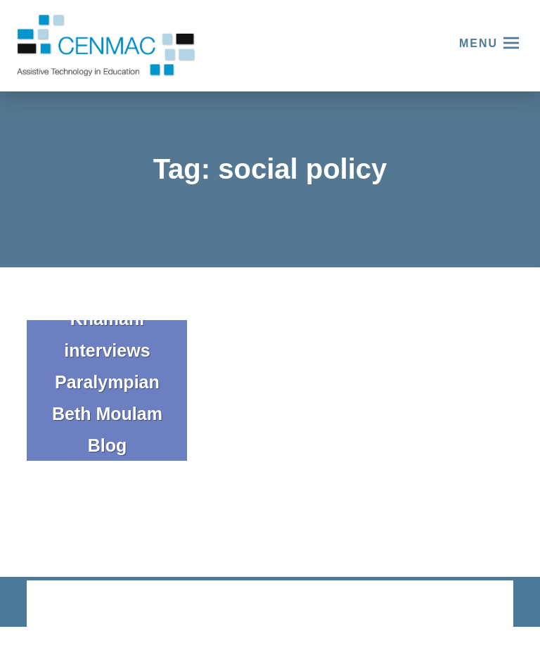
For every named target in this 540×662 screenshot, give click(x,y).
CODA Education (476, 604)
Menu (478, 43)
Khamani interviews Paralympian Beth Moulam (107, 366)
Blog (107, 445)
